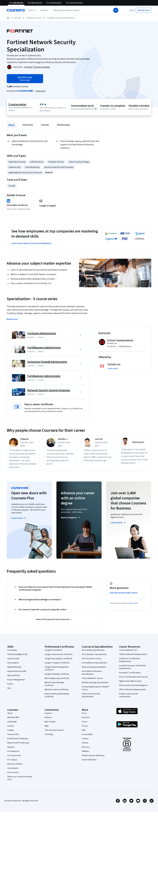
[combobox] (79, 10)
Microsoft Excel (13, 671)
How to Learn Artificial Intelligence (133, 681)
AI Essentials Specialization (93, 645)
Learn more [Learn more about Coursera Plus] (18, 513)
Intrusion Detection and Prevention (58, 167)
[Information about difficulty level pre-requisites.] (95, 108)
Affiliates (85, 747)
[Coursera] (16, 10)
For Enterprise (13, 747)
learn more (133, 598)
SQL (9, 683)
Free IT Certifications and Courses (133, 672)
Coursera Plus (13, 730)
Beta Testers (50, 717)
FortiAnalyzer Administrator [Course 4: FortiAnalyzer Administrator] (43, 372)
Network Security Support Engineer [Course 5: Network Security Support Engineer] (48, 386)
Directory (86, 742)
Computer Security (56, 161)
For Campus (12, 755)
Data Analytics (13, 658)
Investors (86, 713)
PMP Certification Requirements (132, 685)
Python (10, 679)
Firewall (12, 185)
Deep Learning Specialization (94, 662)
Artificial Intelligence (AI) (17, 650)
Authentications (36, 161)
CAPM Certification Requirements (133, 650)
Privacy (85, 721)
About (11, 124)
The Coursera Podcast (54, 725)
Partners (48, 713)
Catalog (10, 725)
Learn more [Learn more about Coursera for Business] (118, 518)
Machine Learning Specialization (95, 678)
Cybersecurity (14, 167)
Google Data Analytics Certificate (58, 654)
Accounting (12, 645)
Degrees (11, 742)
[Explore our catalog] (33, 10)
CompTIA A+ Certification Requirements (129, 655)
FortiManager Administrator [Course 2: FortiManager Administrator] (44, 343)
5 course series (17, 104)
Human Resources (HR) (16, 666)
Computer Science (34, 17)
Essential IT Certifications (130, 668)
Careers (10, 721)
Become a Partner (14, 759)
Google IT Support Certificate (57, 658)
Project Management (16, 675)
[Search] (115, 10)
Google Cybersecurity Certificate (59, 650)
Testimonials (63, 124)
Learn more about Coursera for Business (31, 243)
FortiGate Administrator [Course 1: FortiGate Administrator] (41, 329)
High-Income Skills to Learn (130, 676)
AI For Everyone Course (91, 654)
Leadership (12, 717)
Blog (46, 721)
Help (84, 725)
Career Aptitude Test (128, 645)
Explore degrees (70, 513)
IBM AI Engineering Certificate (57, 674)
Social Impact (13, 763)
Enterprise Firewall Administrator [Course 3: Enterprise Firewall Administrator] (47, 357)
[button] (44, 10)
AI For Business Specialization (94, 650)
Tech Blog (49, 730)
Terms (84, 717)
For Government (14, 751)
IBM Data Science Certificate (56, 685)
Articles (85, 738)
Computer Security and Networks (61, 17)
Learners (48, 708)
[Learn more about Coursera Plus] (40, 91)
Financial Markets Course (92, 674)
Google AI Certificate (53, 645)
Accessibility (87, 730)
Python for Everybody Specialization (91, 691)
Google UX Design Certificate (57, 669)
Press (84, 708)
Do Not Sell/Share (89, 755)
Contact (85, 734)
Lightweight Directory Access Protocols (25, 172)
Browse (18, 17)
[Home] (8, 17)
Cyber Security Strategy (79, 161)
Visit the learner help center (124, 588)
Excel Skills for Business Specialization (92, 668)
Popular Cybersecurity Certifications (128, 691)
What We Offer (13, 713)
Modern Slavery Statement (93, 751)
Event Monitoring (32, 167)
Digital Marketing (14, 662)
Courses (45, 124)
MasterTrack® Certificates (18, 738)
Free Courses (13, 768)
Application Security (17, 161)
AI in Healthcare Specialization (94, 658)
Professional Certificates (17, 734)
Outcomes (27, 124)
